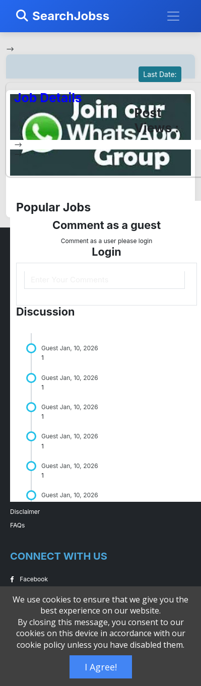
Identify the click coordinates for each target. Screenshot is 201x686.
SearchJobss (62, 16)
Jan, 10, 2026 (79, 348)
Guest (49, 348)
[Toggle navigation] (173, 16)
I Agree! (101, 667)
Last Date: (159, 74)
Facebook (29, 579)
